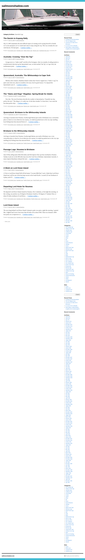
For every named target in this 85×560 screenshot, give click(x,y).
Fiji (66, 239)
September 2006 (69, 117)
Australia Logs (19, 50)
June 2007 (68, 106)
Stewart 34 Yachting (70, 274)
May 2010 (68, 75)
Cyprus (67, 236)
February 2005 (69, 139)
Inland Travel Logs (69, 250)
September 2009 (69, 78)
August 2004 (68, 145)
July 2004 (68, 147)
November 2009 (69, 77)
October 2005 (68, 128)
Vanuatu (67, 281)
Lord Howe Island (11, 205)
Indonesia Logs (69, 249)
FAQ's (67, 238)
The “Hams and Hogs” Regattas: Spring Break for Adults (27, 94)
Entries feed (68, 288)
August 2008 (68, 92)
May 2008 (68, 95)
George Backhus (20, 40)
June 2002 (68, 170)
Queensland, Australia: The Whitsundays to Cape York (26, 75)
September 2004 (69, 144)
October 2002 (68, 164)
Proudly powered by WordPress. (72, 556)
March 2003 (68, 156)
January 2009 (68, 88)
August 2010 (68, 70)
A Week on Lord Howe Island (15, 168)
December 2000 (69, 197)
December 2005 (69, 125)
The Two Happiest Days (71, 41)
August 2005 (68, 131)
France (67, 241)
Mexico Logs (68, 258)
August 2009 (68, 80)
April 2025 (68, 56)
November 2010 (69, 66)
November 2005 (69, 127)
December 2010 (69, 64)
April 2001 (68, 191)
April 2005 (68, 138)
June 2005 (68, 134)
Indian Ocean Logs (28, 50)
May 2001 (68, 189)
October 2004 (68, 142)
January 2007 (68, 113)
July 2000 (68, 202)
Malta (67, 255)
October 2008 (68, 91)
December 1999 (69, 203)
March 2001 (68, 192)
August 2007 (68, 103)
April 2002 (68, 174)
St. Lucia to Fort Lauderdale (71, 45)
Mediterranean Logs (70, 256)
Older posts (6, 221)
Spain (67, 272)
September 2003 (69, 153)
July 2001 (68, 186)
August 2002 (68, 167)
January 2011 (68, 62)
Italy (66, 252)
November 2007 (69, 98)
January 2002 (68, 177)
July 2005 (68, 133)
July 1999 (68, 205)
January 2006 (68, 123)
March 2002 (68, 175)
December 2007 (69, 97)
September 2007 (69, 102)
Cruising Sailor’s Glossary (36, 28)
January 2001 (68, 195)
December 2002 (69, 161)
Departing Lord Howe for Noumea (18, 186)
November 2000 (69, 199)
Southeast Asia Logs (44, 50)
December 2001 (69, 178)
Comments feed (69, 289)
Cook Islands (68, 233)
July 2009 (68, 81)
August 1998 (68, 213)
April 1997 (68, 219)
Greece (67, 245)
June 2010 (68, 73)
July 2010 (68, 72)
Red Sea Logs (68, 267)
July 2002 (68, 169)
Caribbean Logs (69, 231)
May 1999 (68, 206)
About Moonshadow (13, 28)
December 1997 (69, 216)
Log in (67, 286)
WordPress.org (69, 291)
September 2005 (69, 130)
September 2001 (69, 183)
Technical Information (70, 275)
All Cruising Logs (12, 50)
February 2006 (69, 122)
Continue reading (26, 47)
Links (67, 253)
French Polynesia (69, 242)
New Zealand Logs (69, 263)
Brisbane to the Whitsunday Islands (18, 131)
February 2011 (69, 61)
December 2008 (69, 89)
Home (5, 28)
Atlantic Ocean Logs (70, 228)
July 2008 (68, 94)
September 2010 (69, 69)
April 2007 (68, 108)
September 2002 (69, 166)
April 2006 (68, 120)
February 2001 (69, 194)
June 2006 (68, 119)
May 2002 (68, 172)
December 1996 (69, 220)
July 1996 (68, 222)
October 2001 (68, 181)
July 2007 (68, 105)
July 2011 (68, 59)
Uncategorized (69, 280)
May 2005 (68, 136)
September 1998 (69, 211)
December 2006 (69, 114)
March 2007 (68, 109)
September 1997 (69, 217)
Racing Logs (36, 50)
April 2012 (68, 58)
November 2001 (69, 180)
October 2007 (68, 100)
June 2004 (68, 148)
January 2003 (68, 159)
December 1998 (69, 209)
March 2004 (68, 150)
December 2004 (69, 141)
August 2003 (68, 155)
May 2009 (68, 84)
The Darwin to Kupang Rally (15, 38)
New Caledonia (27, 199)
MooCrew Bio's (69, 259)
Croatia (67, 234)
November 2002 (69, 163)
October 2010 (68, 67)
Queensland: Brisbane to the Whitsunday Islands (24, 112)
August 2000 (68, 200)
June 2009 (68, 83)
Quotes (46, 28)
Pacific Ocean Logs (28, 143)
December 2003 (69, 152)
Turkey (67, 278)
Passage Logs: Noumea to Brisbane (19, 149)
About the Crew (24, 28)
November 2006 (69, 116)
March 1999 (68, 208)
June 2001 (68, 188)
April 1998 (68, 214)
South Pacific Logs (28, 69)
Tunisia (67, 277)
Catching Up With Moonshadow (72, 39)
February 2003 (69, 158)
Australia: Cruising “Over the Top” (18, 57)
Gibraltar (67, 244)
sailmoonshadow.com (15, 5)
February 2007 (69, 111)
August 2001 (68, 184)
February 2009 (69, 86)
